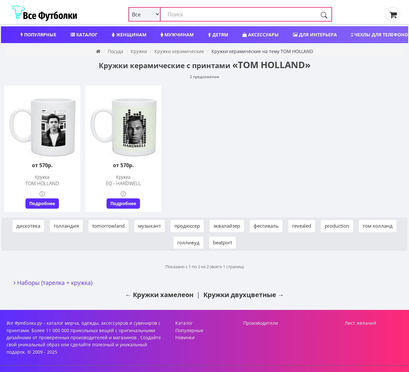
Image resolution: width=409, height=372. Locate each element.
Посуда (115, 51)
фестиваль (266, 225)
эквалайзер (226, 225)
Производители (260, 323)
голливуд (188, 242)
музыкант (149, 225)
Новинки (185, 337)
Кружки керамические (179, 51)
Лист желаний (360, 323)
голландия (66, 225)
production (337, 225)
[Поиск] (324, 14)
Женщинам (129, 35)
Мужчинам (177, 35)
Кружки (139, 51)
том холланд (378, 225)
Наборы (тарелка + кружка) (54, 282)
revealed (301, 225)
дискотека (28, 225)
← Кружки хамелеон (159, 294)
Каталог (84, 35)
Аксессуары (260, 35)
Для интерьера (315, 35)
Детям (218, 35)
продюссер (187, 225)
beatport (222, 242)
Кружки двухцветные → (243, 294)
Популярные (38, 35)
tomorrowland (108, 225)
